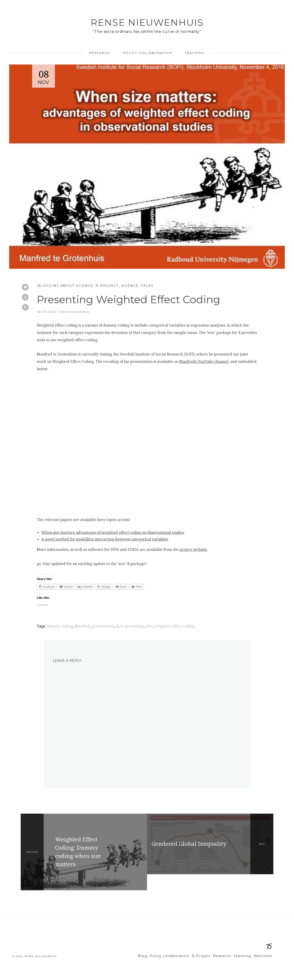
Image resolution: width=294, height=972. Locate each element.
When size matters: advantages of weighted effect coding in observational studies (112, 532)
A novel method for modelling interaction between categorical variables (104, 539)
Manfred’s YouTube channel (203, 361)
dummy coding (60, 626)
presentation (103, 626)
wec (149, 626)
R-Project (107, 286)
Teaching (195, 53)
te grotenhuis (132, 626)
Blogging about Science (65, 286)
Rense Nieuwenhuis (147, 22)
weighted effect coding (175, 626)
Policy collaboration (147, 53)
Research (99, 53)
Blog (155, 956)
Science (130, 286)
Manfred (82, 626)
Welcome (263, 956)
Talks (147, 286)
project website (193, 549)
